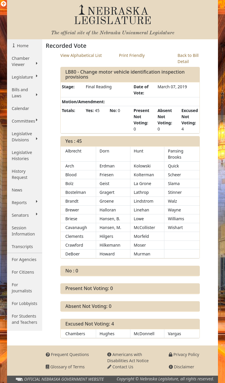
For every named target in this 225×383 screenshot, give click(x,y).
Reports (25, 202)
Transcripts (22, 246)
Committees (25, 121)
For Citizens (23, 272)
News (17, 190)
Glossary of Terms (65, 367)
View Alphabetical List (81, 55)
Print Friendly (132, 55)
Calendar (20, 108)
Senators (25, 215)
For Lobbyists (24, 303)
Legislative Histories (22, 155)
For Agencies (24, 259)
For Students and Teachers (24, 319)
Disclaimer (181, 367)
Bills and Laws (25, 93)
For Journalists (22, 288)
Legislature (25, 77)
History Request (20, 174)
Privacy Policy (184, 354)
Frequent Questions (67, 354)
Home (22, 45)
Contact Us (120, 367)
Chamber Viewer (25, 61)
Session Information (23, 231)
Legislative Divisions (25, 137)
